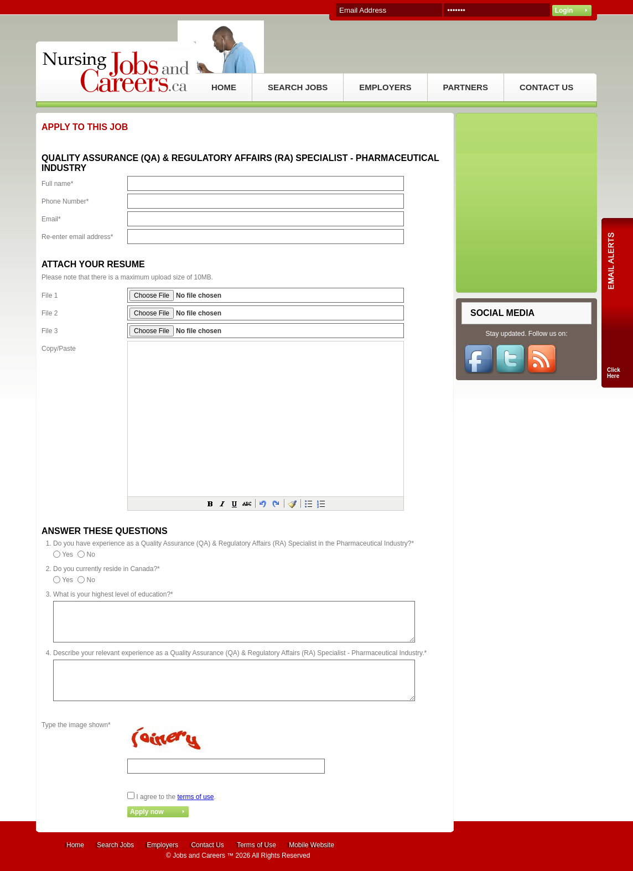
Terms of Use (256, 845)
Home (75, 845)
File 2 (49, 313)
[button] (210, 503)
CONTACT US (546, 87)
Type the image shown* (76, 725)
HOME (223, 87)
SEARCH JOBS (298, 87)
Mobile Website (311, 845)
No (91, 554)
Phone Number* (65, 201)
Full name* (57, 184)
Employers (162, 845)
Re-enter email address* (77, 237)
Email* (51, 219)
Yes (67, 554)
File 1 (49, 295)
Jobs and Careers (199, 855)
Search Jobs (115, 845)
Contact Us (207, 845)
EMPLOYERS (385, 87)
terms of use (195, 797)
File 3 (49, 331)
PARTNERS (465, 87)
